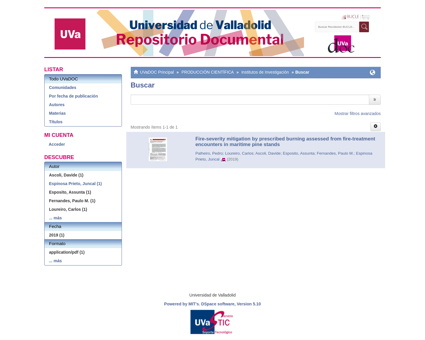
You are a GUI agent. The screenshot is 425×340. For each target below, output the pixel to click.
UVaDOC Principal (157, 72)
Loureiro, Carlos (239, 153)
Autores (57, 104)
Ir (375, 99)
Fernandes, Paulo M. (335, 153)
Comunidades (62, 87)
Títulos (56, 121)
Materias (57, 113)
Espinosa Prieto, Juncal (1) (75, 183)
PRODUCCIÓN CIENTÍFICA (208, 72)
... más (55, 218)
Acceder (57, 144)
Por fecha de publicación (73, 96)
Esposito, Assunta (298, 153)
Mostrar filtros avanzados (358, 113)
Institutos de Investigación (265, 72)
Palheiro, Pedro (209, 153)
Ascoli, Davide (268, 153)
